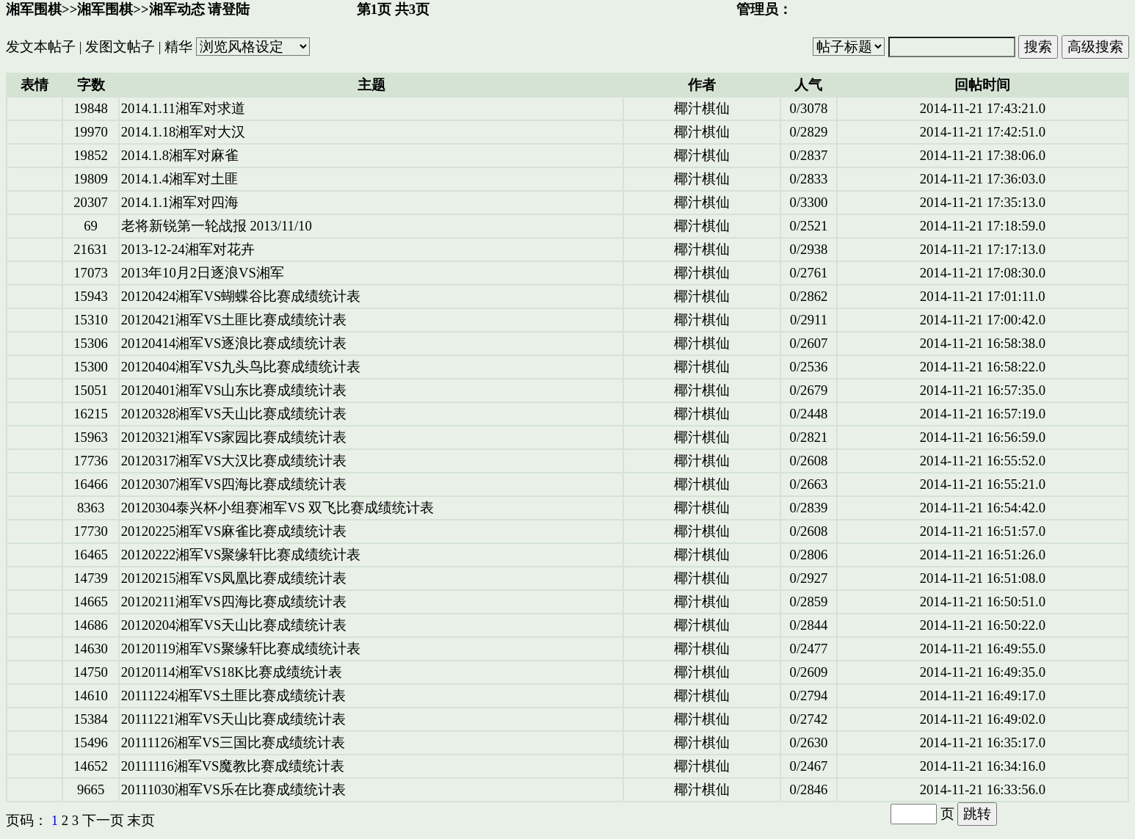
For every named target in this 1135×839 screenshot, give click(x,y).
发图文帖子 (120, 46)
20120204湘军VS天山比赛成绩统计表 (234, 625)
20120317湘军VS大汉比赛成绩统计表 (234, 460)
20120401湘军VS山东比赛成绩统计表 (234, 390)
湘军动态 (177, 9)
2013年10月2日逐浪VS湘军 (202, 272)
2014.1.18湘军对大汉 (183, 131)
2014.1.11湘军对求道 (183, 108)
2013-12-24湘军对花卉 (188, 249)
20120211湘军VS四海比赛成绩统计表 (234, 601)
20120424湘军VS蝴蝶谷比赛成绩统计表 (240, 296)
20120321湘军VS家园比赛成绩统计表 (234, 437)
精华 (178, 46)
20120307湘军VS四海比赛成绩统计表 (234, 484)
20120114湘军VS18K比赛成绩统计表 (231, 672)
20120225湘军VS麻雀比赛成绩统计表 (234, 531)
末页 (141, 820)
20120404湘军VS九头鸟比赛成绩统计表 (240, 366)
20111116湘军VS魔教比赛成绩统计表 (233, 766)
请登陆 (229, 9)
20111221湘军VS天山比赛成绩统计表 (233, 719)
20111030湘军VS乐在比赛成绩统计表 (233, 789)
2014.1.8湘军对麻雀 (180, 155)
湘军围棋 (34, 9)
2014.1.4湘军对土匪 (180, 178)
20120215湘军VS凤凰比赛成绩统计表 (234, 578)
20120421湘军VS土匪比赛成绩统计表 (234, 319)
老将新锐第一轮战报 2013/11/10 (216, 225)
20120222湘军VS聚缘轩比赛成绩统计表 (240, 554)
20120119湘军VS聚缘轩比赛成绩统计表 (240, 648)
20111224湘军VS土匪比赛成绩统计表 (233, 695)
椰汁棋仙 (702, 108)
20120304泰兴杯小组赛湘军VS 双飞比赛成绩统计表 (277, 507)
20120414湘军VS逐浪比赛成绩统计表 (234, 343)
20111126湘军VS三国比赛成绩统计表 (233, 742)
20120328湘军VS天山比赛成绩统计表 (234, 413)
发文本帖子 (41, 46)
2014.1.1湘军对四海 (180, 202)
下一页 (103, 820)
